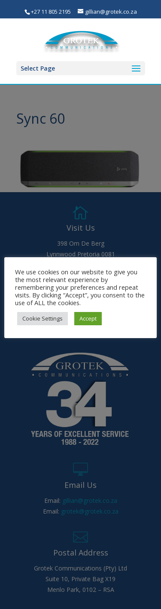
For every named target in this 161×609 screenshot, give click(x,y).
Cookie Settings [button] (42, 318)
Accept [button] (88, 318)
